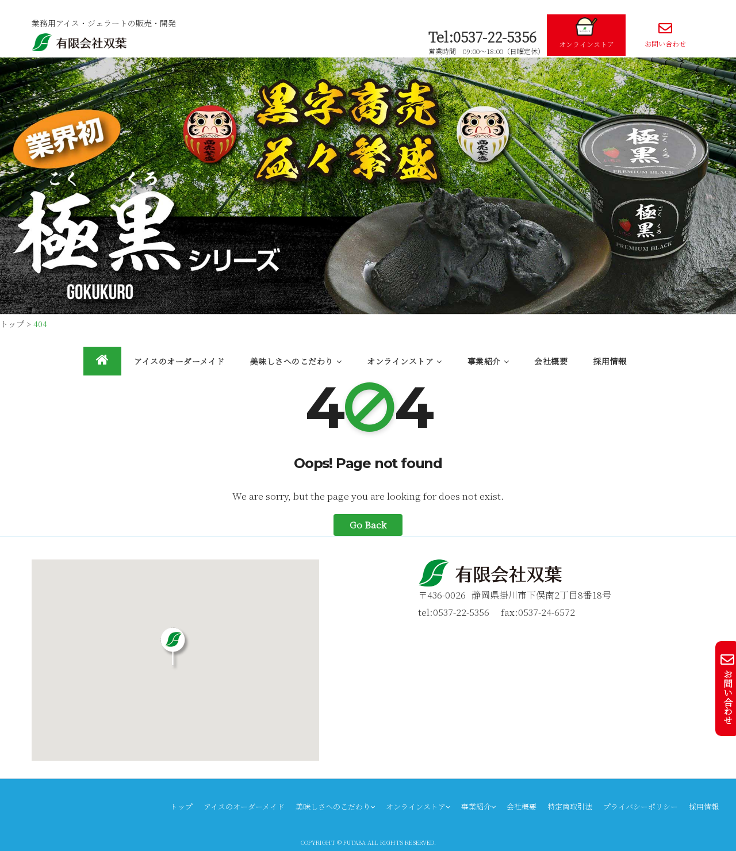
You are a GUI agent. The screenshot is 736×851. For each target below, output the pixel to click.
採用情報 (609, 361)
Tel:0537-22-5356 (482, 36)
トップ (181, 806)
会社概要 (551, 361)
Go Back (368, 524)
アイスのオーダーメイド (179, 361)
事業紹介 (488, 361)
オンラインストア (586, 33)
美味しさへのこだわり (296, 361)
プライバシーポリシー (640, 806)
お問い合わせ (664, 34)
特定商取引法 (569, 806)
